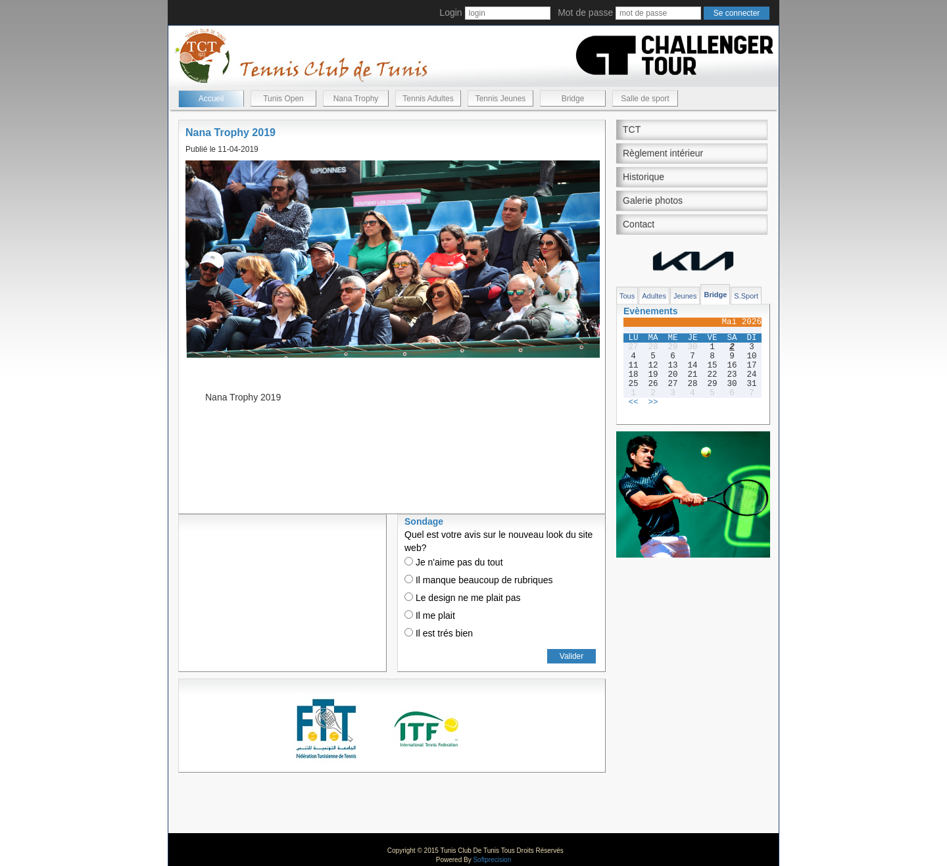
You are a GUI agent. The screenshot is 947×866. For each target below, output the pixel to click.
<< (633, 402)
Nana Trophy (356, 98)
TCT (632, 129)
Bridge (573, 98)
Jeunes (684, 296)
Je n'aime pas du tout (453, 562)
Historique (643, 177)
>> (653, 402)
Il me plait (429, 615)
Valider (571, 656)
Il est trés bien (438, 633)
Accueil (211, 98)
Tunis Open (283, 98)
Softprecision (492, 859)
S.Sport (746, 296)
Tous (627, 296)
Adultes (654, 296)
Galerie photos (653, 200)
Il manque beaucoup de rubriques (478, 580)
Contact (638, 224)
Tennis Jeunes (500, 98)
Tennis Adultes (427, 98)
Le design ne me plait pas (462, 597)
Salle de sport (645, 98)
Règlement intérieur (663, 153)
